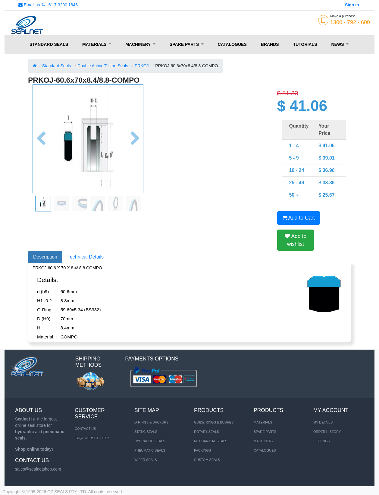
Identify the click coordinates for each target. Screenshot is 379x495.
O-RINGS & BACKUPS (151, 422)
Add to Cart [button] (298, 218)
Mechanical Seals (210, 441)
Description (45, 256)
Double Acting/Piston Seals (102, 65)
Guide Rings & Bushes (213, 422)
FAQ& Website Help (92, 438)
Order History (327, 431)
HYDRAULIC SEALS (149, 441)
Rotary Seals (206, 431)
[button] (41, 138)
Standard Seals (56, 65)
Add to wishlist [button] (296, 240)
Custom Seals (207, 460)
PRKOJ (142, 65)
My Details (323, 422)
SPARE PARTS (265, 431)
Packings (202, 450)
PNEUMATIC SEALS (149, 450)
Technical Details (85, 256)
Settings (321, 441)
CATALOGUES (265, 450)
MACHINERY (264, 441)
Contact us (85, 428)
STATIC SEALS (145, 431)
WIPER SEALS (145, 460)
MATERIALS (263, 422)
